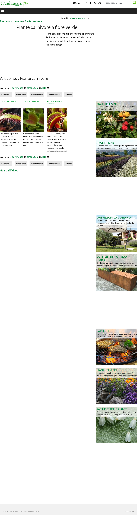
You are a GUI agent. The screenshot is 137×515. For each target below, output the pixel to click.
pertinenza (18, 87)
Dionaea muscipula (32, 101)
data (44, 87)
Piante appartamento (11, 21)
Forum (76, 3)
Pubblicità (129, 511)
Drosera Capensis (8, 101)
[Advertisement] (30, 18)
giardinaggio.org (79, 18)
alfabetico (32, 87)
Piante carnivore (33, 21)
